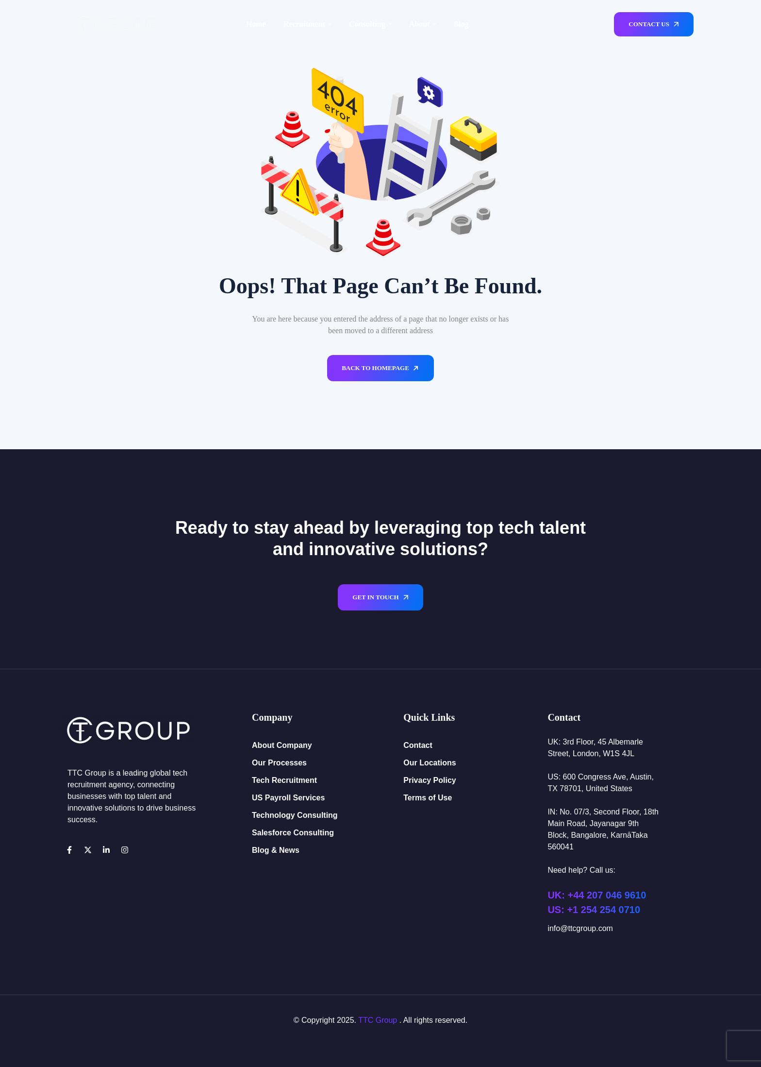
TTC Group (377, 1020)
